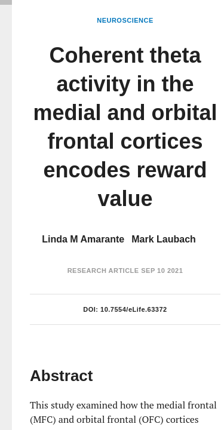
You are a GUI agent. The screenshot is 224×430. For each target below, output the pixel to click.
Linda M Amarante (83, 239)
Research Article (103, 270)
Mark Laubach (163, 239)
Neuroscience (125, 20)
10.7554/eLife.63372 (133, 309)
